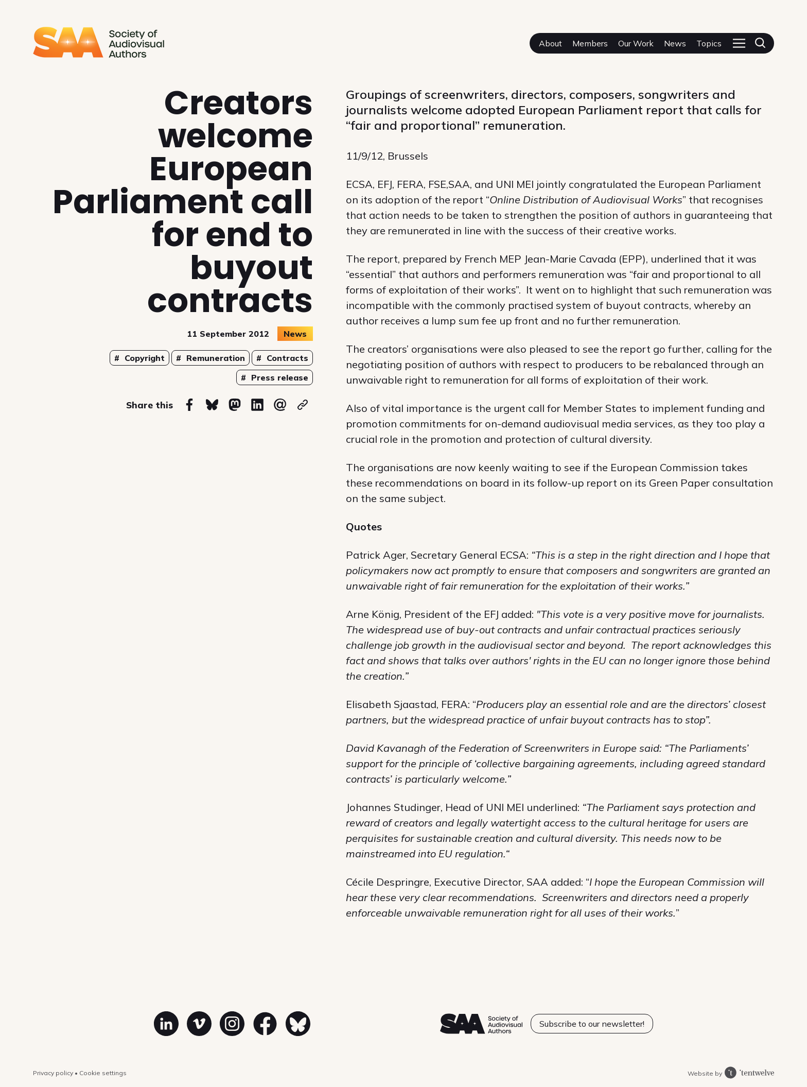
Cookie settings (103, 1073)
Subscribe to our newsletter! (591, 1024)
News (675, 43)
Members (590, 43)
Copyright (143, 358)
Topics (709, 43)
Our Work (636, 43)
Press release (278, 377)
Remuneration (214, 358)
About (550, 43)
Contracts (286, 358)
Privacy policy (54, 1073)
